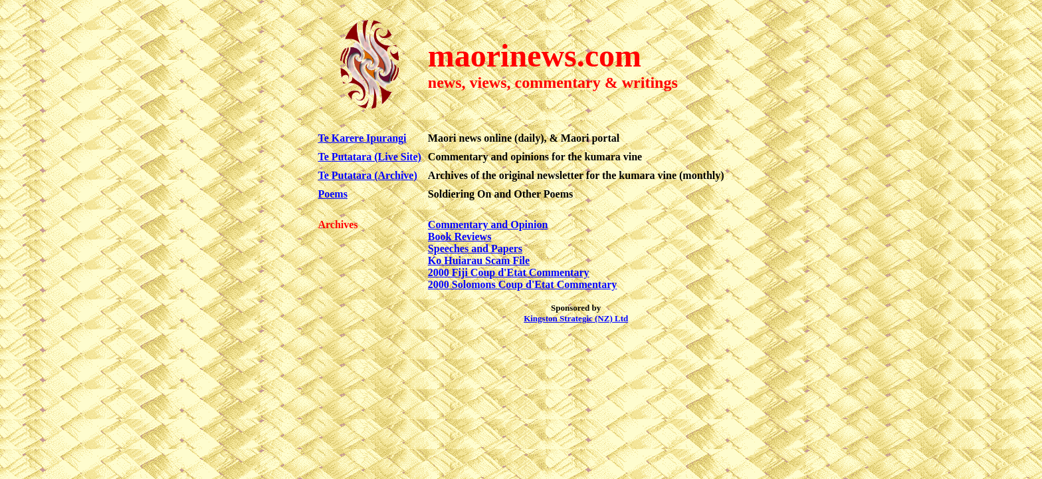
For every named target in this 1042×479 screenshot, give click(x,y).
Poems (332, 194)
